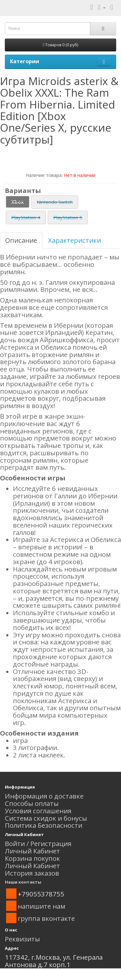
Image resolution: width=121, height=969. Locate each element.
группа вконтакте (46, 918)
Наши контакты (23, 882)
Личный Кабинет (32, 850)
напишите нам (41, 906)
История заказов (32, 873)
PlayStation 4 (25, 217)
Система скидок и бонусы (46, 818)
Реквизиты (22, 938)
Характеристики (74, 240)
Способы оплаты (32, 803)
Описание (21, 240)
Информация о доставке (44, 795)
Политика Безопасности (43, 825)
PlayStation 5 (67, 217)
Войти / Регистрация (38, 843)
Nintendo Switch (55, 202)
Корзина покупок (32, 858)
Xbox (17, 201)
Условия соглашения (38, 810)
